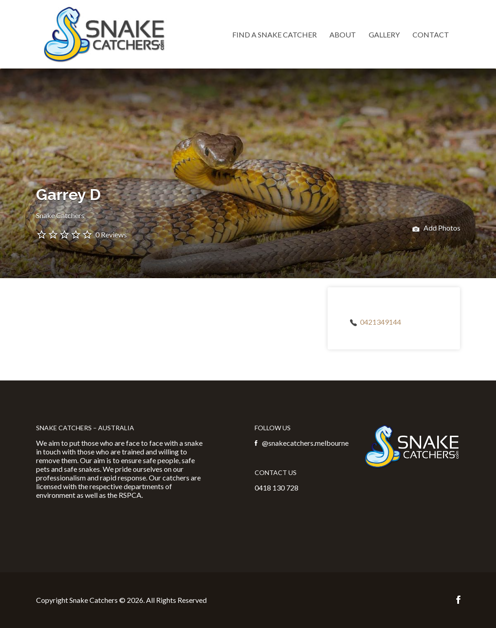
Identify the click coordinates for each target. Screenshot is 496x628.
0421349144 (380, 321)
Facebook (458, 599)
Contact (430, 34)
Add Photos (436, 228)
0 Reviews (111, 234)
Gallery (384, 34)
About (342, 34)
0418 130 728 (276, 487)
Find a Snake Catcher (274, 34)
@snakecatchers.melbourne (305, 442)
